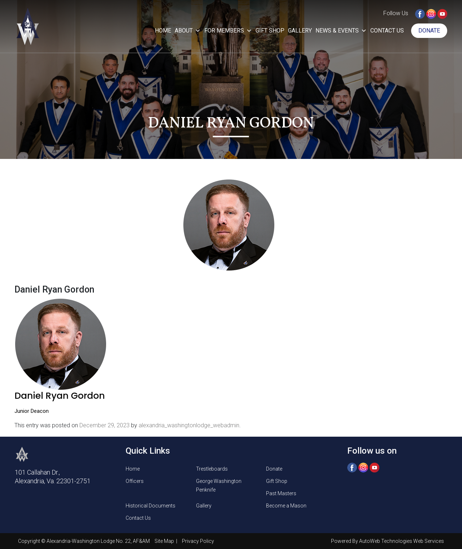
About (188, 30)
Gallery (300, 30)
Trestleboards (212, 469)
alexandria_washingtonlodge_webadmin (189, 425)
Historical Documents (150, 506)
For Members (228, 30)
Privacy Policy (198, 541)
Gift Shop (270, 30)
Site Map (164, 541)
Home (163, 30)
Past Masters (281, 493)
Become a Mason (286, 506)
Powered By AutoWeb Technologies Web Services (387, 541)
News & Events (341, 30)
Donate (429, 30)
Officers (135, 481)
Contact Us (387, 30)
